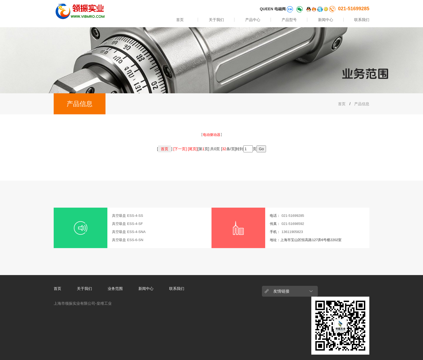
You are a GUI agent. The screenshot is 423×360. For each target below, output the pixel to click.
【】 (211, 135)
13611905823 (292, 232)
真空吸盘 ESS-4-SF (127, 224)
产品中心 (252, 20)
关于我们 (216, 20)
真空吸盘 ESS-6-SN (127, 240)
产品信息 (361, 104)
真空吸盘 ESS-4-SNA (128, 232)
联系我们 (361, 20)
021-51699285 (349, 8)
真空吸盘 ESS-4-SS (127, 216)
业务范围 (115, 288)
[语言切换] (290, 9)
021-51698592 (292, 224)
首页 (180, 20)
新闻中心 (325, 20)
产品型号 (289, 20)
